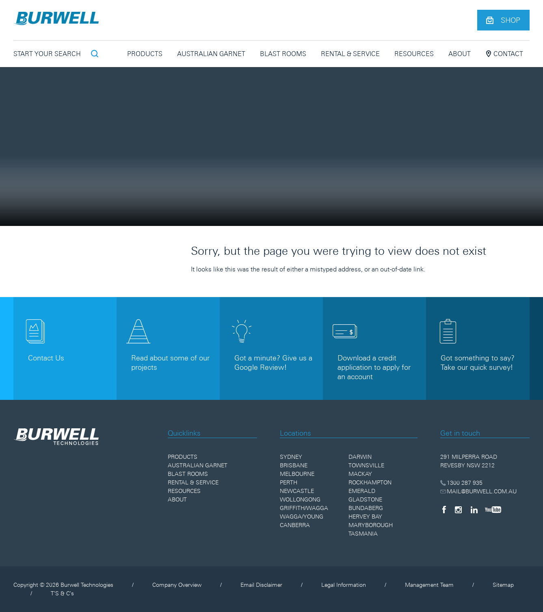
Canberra (295, 525)
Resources (414, 53)
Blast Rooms (283, 53)
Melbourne (297, 474)
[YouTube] (493, 509)
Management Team (429, 585)
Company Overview (176, 585)
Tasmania (363, 533)
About (459, 53)
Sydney (291, 457)
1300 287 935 (461, 483)
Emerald (361, 491)
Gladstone (365, 499)
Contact (504, 53)
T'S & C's (62, 593)
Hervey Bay (365, 516)
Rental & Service (350, 53)
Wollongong (300, 499)
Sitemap (503, 585)
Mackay (360, 474)
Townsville (366, 465)
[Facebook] (444, 509)
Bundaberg (365, 508)
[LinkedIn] (474, 509)
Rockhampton (370, 482)
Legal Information (343, 585)
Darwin (360, 457)
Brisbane (293, 465)
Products (144, 53)
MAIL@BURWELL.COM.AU (478, 491)
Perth (288, 482)
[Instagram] (458, 509)
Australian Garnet (211, 53)
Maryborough (370, 525)
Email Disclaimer (261, 585)
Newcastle (297, 491)
